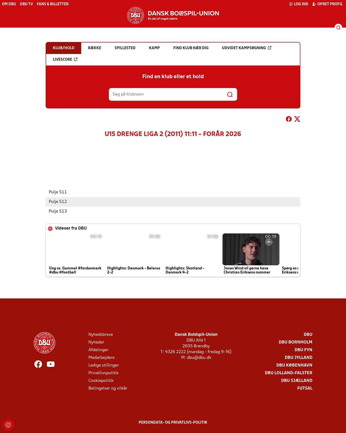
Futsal (304, 388)
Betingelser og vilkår (107, 388)
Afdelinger (98, 350)
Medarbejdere (101, 358)
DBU (308, 335)
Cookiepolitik (100, 381)
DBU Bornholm (295, 342)
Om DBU (9, 4)
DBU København (294, 365)
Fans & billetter (52, 4)
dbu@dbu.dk (199, 358)
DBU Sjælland (296, 381)
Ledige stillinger (103, 365)
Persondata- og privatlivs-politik (173, 422)
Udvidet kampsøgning (246, 48)
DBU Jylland (298, 358)
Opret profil (327, 4)
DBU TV (26, 4)
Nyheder (96, 342)
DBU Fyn (303, 350)
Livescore (65, 59)
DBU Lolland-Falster (288, 373)
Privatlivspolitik (103, 373)
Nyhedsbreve (100, 335)
